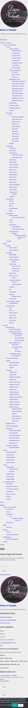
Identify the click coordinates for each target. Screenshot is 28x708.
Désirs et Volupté (8, 30)
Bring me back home (5, 574)
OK (14, 705)
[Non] (20, 705)
